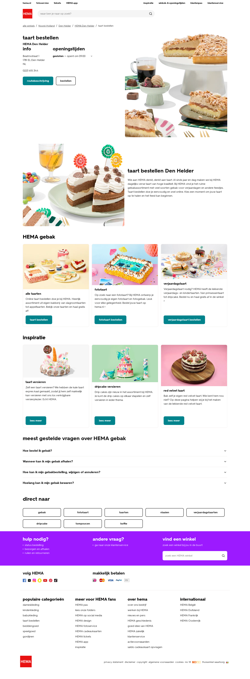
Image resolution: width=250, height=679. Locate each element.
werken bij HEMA (138, 610)
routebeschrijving (38, 80)
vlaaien (164, 512)
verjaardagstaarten (206, 512)
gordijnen (28, 636)
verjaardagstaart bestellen (184, 319)
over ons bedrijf (137, 604)
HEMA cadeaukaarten (88, 631)
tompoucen (83, 523)
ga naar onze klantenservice (111, 545)
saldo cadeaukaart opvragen (145, 647)
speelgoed (29, 631)
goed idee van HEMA (140, 625)
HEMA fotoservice (86, 625)
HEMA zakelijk (136, 631)
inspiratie (80, 647)
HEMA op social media (88, 615)
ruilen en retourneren (37, 553)
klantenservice (136, 636)
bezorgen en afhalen (37, 549)
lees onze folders (85, 610)
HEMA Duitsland (189, 610)
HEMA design (83, 620)
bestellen (65, 80)
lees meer (36, 420)
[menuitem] (27, 3)
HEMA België (188, 604)
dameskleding (31, 604)
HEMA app (81, 641)
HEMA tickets (83, 636)
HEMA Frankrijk (189, 615)
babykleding (30, 615)
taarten (123, 512)
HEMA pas (81, 604)
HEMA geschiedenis (139, 620)
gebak (42, 512)
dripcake (41, 523)
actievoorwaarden (138, 641)
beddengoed (31, 625)
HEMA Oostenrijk (190, 620)
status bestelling (34, 545)
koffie (123, 523)
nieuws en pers (136, 615)
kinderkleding (31, 610)
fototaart (83, 512)
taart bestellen (39, 319)
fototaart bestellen (110, 319)
